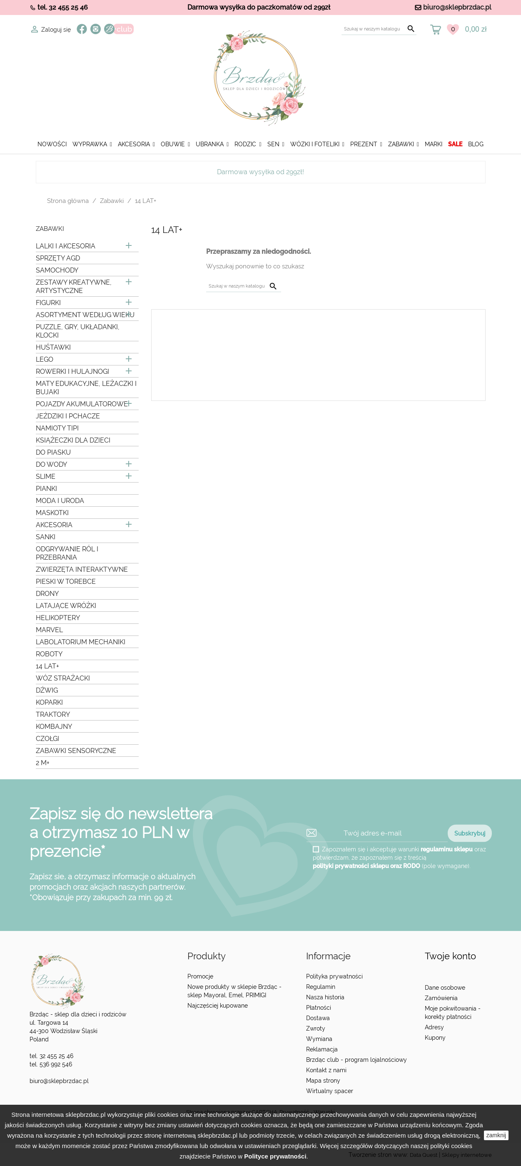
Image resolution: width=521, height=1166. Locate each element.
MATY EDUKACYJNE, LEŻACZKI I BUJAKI (86, 388)
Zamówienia (441, 998)
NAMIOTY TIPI (57, 428)
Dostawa (318, 1018)
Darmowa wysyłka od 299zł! (260, 172)
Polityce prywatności (275, 1156)
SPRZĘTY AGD (58, 258)
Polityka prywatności (334, 976)
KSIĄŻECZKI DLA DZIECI (73, 440)
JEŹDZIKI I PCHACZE (68, 416)
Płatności (318, 1007)
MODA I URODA (60, 501)
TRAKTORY (53, 714)
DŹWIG (47, 690)
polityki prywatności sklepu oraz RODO (366, 865)
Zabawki (50, 229)
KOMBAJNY (54, 727)
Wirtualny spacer (329, 1091)
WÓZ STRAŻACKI (63, 678)
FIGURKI (48, 303)
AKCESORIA (54, 525)
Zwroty (315, 1028)
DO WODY (51, 464)
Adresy (434, 1027)
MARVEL (49, 630)
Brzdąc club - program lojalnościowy (356, 1059)
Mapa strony (323, 1080)
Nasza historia (325, 997)
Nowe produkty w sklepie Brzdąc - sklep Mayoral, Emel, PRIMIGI (234, 990)
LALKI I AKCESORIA (65, 246)
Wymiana (319, 1039)
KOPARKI (49, 702)
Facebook (82, 29)
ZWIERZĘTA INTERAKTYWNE (82, 569)
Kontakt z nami (326, 1070)
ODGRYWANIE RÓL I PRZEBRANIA (67, 553)
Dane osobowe (445, 987)
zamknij (496, 1135)
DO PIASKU (53, 452)
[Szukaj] (379, 29)
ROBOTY (49, 654)
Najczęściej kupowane (217, 1005)
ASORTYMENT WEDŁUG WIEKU (85, 315)
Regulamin (320, 986)
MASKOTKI (52, 513)
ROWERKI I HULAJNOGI (72, 371)
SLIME (45, 476)
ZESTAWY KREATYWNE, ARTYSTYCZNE (74, 286)
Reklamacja (322, 1049)
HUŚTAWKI (53, 347)
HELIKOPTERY (58, 618)
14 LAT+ (47, 666)
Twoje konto (450, 956)
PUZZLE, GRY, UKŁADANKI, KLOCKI (78, 331)
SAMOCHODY (57, 270)
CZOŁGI (47, 739)
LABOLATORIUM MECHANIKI (80, 642)
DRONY (47, 594)
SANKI (45, 537)
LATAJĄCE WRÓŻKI (66, 606)
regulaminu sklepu (447, 849)
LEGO (44, 359)
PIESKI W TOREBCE (66, 582)
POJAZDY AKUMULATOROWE (82, 404)
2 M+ (43, 763)
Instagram (95, 29)
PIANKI (46, 489)
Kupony (435, 1037)
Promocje (200, 976)
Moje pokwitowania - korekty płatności (453, 1012)
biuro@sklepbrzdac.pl (457, 7)
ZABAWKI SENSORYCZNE (76, 751)
